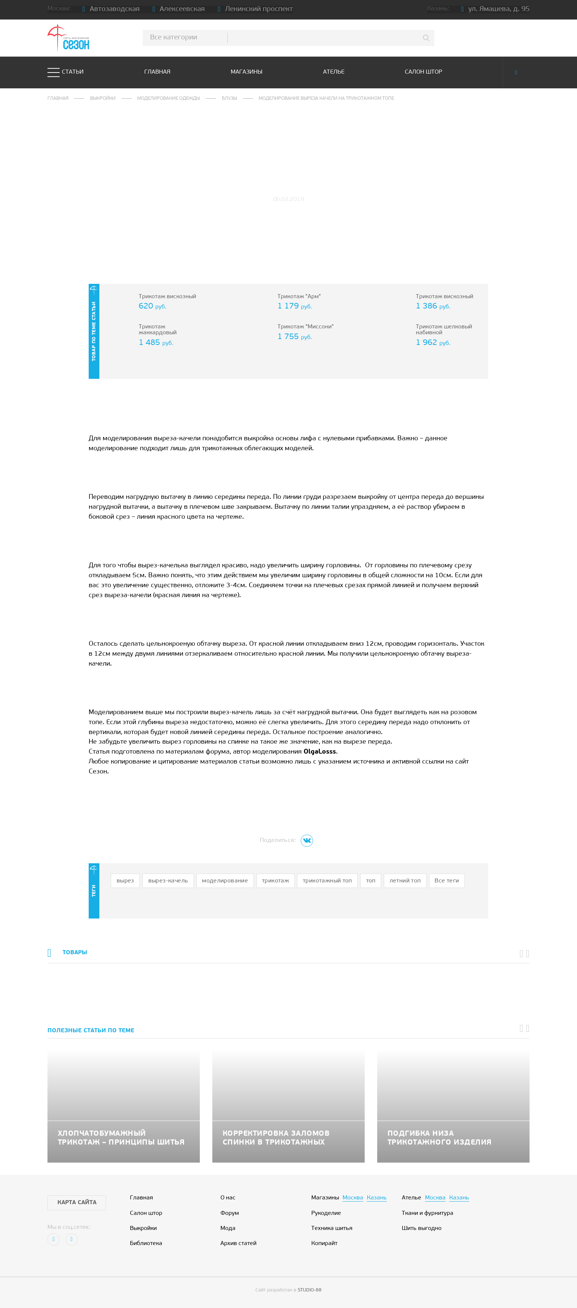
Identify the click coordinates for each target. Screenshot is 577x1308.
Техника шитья (332, 1228)
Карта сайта (76, 1203)
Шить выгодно (422, 1228)
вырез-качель (168, 881)
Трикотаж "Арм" (299, 297)
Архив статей (238, 1244)
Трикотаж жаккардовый (158, 330)
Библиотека (146, 1244)
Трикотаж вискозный (167, 297)
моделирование (225, 881)
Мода (228, 1228)
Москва (353, 1198)
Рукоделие (326, 1213)
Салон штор (423, 72)
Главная (157, 72)
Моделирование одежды (168, 98)
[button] (521, 954)
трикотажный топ (327, 881)
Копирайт (324, 1244)
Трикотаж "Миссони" (305, 327)
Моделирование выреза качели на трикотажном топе (326, 98)
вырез (125, 881)
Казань (377, 1198)
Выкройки (103, 98)
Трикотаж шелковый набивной (444, 330)
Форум (229, 1213)
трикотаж (275, 881)
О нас (228, 1198)
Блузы (229, 98)
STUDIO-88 (310, 1290)
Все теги (447, 881)
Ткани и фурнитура (427, 1213)
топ (371, 881)
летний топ (405, 881)
